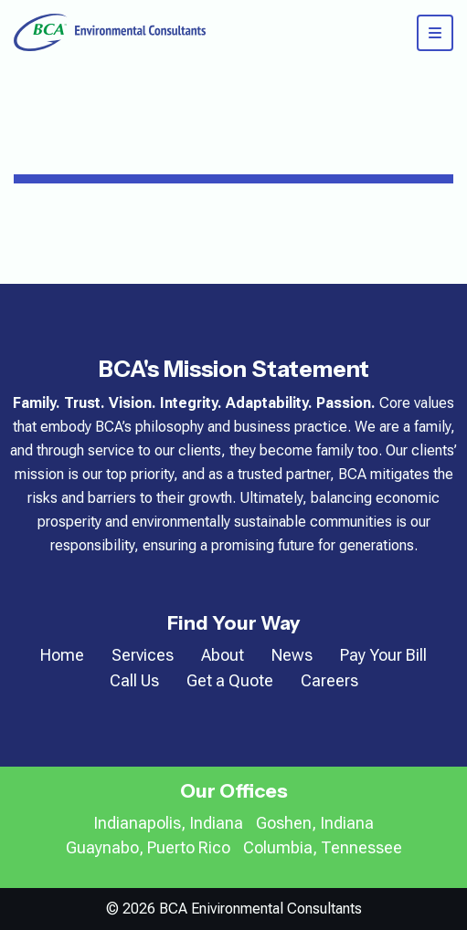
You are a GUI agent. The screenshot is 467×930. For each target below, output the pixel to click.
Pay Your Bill (383, 654)
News (292, 654)
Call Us (134, 680)
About (222, 654)
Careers (329, 680)
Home (62, 654)
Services (142, 654)
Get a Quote (229, 680)
